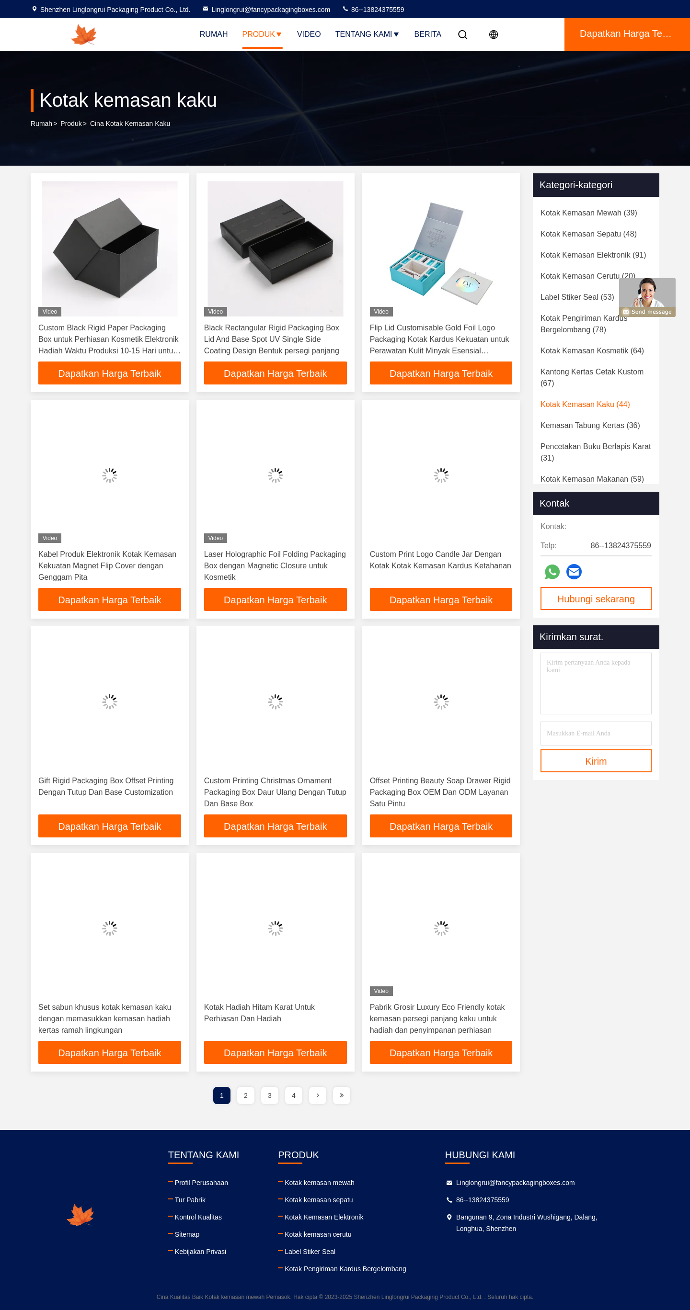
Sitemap (204, 1234)
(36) (590, 425)
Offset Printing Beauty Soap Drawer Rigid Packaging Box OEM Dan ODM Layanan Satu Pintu (440, 792)
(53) (577, 297)
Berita (428, 34)
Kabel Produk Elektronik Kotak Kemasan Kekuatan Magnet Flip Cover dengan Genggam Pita (107, 565)
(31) (595, 452)
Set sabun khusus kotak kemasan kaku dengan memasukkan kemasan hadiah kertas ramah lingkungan (105, 1018)
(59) (592, 479)
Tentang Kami (367, 34)
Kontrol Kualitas (215, 1217)
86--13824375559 (373, 9)
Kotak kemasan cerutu (353, 1234)
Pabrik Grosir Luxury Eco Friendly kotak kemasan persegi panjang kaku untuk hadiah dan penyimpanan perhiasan (437, 1018)
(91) (593, 255)
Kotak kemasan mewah (355, 1182)
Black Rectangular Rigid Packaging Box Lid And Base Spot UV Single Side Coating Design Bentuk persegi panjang (271, 339)
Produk (262, 34)
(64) (592, 351)
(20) (587, 276)
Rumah (214, 34)
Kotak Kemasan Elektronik (359, 1217)
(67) (592, 377)
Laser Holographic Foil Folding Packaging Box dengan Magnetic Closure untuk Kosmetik (275, 565)
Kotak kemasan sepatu (354, 1200)
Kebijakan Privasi (217, 1251)
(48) (588, 234)
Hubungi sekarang (596, 599)
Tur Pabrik (207, 1200)
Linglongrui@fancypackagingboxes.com (266, 9)
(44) (585, 404)
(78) (583, 324)
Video (309, 34)
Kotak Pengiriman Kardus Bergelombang (380, 1269)
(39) (588, 213)
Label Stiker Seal (345, 1251)
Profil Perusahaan (218, 1182)
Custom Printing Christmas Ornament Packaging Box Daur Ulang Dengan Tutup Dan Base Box (275, 792)
